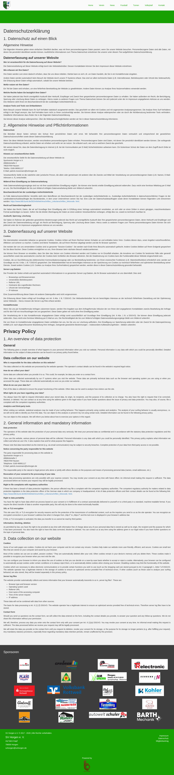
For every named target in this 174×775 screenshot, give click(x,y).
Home (90, 5)
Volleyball (149, 5)
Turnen (136, 5)
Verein (101, 5)
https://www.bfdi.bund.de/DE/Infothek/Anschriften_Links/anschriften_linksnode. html (45, 201)
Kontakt (162, 5)
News (112, 5)
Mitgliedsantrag (162, 741)
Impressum (163, 736)
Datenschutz (163, 738)
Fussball (124, 5)
